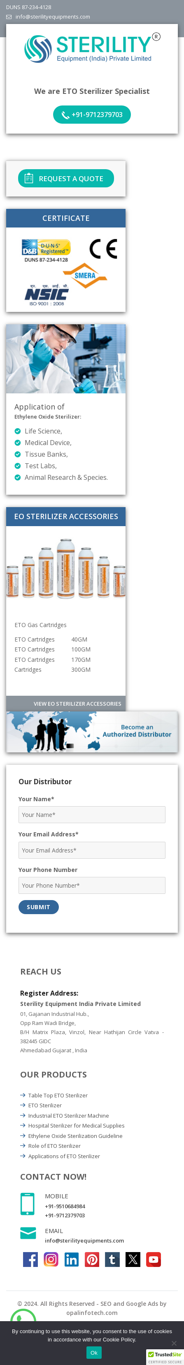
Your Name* (36, 799)
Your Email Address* (49, 834)
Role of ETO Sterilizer (54, 1145)
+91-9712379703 (97, 114)
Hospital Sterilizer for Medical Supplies (76, 1125)
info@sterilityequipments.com (53, 16)
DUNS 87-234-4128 (28, 7)
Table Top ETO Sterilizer (58, 1095)
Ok (94, 1353)
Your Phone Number (48, 870)
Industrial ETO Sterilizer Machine (68, 1115)
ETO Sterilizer (45, 1105)
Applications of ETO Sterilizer (64, 1156)
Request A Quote (71, 178)
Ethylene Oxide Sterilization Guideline (75, 1136)
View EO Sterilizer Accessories (77, 703)
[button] (165, 1357)
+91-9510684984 (65, 1206)
